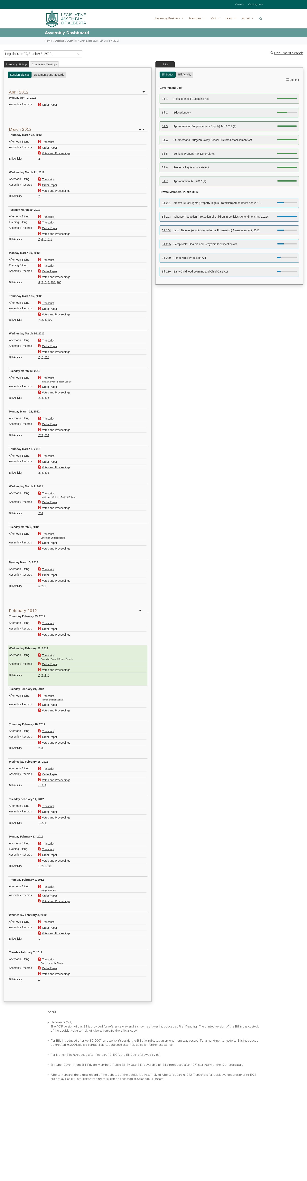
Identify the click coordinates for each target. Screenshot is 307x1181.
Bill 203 (166, 216)
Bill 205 (166, 244)
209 (50, 319)
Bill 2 (165, 112)
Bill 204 (166, 230)
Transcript (46, 142)
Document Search (288, 53)
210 (46, 357)
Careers (239, 4)
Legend (294, 79)
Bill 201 (166, 202)
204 (46, 435)
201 (44, 586)
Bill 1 (165, 98)
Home (48, 40)
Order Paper (47, 104)
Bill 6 (165, 167)
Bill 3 (165, 126)
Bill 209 (166, 257)
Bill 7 (165, 181)
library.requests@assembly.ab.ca (121, 1045)
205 (59, 282)
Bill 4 (165, 140)
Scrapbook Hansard (150, 1079)
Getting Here (255, 4)
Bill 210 (166, 271)
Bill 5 (165, 153)
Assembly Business (66, 40)
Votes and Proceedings (54, 153)
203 (53, 282)
